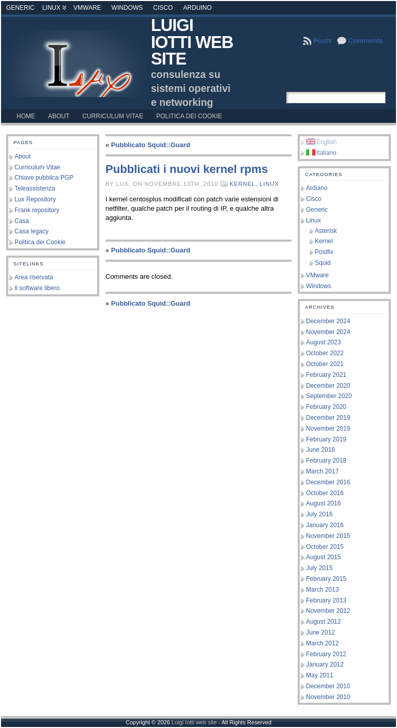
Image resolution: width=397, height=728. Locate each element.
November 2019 (328, 428)
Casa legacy (31, 231)
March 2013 (322, 589)
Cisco (163, 7)
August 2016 (323, 503)
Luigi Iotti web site (192, 42)
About (22, 156)
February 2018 (326, 460)
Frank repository (36, 210)
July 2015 (319, 568)
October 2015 (325, 546)
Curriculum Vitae (37, 167)
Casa (21, 221)
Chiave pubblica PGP (43, 177)
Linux (51, 7)
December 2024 (328, 321)
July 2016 (319, 514)
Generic (20, 7)
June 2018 (320, 449)
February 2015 (326, 578)
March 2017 (322, 471)
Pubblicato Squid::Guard (150, 145)
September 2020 (329, 396)
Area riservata (33, 277)
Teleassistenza (34, 188)
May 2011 (319, 675)
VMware (87, 7)
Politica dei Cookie (40, 242)
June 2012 (320, 632)
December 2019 (328, 417)
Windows (127, 7)
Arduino (197, 7)
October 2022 (325, 353)
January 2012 (325, 664)
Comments (365, 40)
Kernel (324, 241)
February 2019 (326, 439)
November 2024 (328, 332)
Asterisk (326, 230)
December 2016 (328, 482)
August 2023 (323, 342)
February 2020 (326, 406)
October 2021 (325, 364)
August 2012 (323, 621)
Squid (323, 262)
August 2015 (323, 557)
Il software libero (36, 288)
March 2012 (322, 643)
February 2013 (326, 600)
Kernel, (244, 184)
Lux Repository (35, 199)
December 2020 (328, 385)
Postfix (324, 252)
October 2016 (325, 493)
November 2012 (328, 610)
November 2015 (328, 536)
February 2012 (326, 654)
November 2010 (328, 697)
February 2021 (326, 374)
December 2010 (328, 686)
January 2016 (325, 525)
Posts (322, 40)
